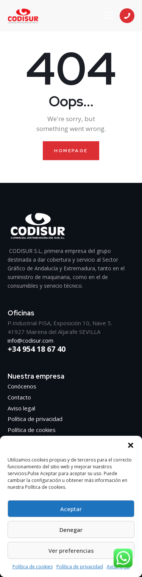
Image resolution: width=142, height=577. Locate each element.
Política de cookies (32, 566)
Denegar (71, 529)
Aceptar (71, 509)
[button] (130, 445)
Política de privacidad (79, 566)
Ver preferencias (71, 550)
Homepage (70, 151)
